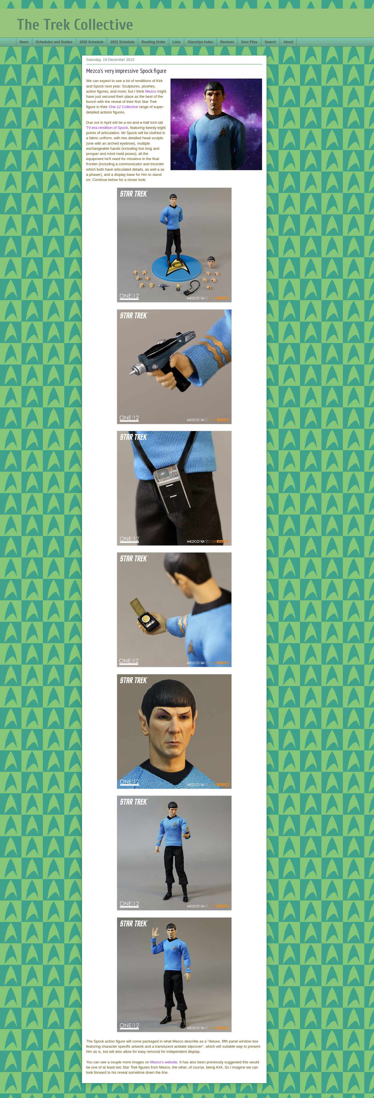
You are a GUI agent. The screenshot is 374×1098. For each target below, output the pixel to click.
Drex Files (249, 42)
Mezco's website (163, 1062)
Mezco (150, 91)
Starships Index (200, 42)
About (288, 42)
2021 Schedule (122, 42)
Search (270, 42)
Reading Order (153, 42)
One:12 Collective (123, 107)
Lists (177, 42)
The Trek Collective (75, 25)
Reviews (227, 42)
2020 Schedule (91, 42)
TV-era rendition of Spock (107, 127)
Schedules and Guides (54, 42)
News (24, 42)
